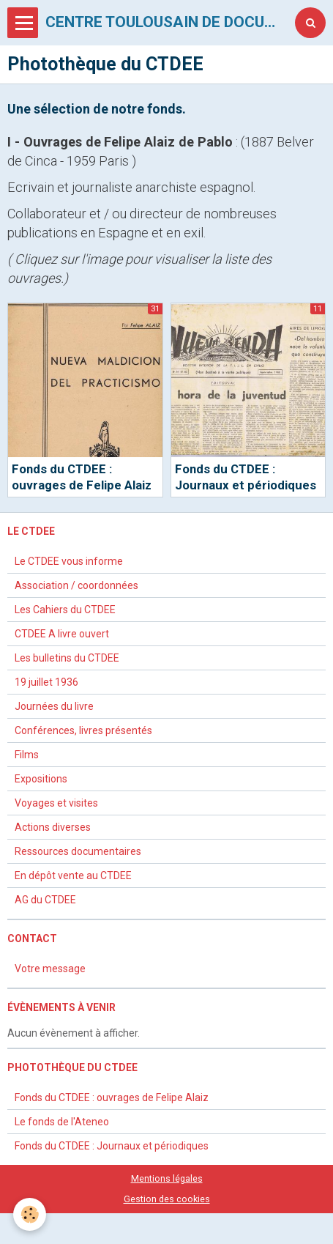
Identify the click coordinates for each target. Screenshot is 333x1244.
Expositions (41, 779)
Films (27, 754)
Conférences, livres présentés (83, 730)
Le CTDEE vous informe (69, 561)
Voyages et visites (56, 803)
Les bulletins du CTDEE (67, 658)
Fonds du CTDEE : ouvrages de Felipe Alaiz (112, 1097)
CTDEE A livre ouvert (62, 634)
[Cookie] (29, 1214)
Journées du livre (54, 706)
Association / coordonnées (76, 585)
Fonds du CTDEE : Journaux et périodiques (112, 1146)
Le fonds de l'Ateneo (62, 1122)
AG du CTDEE (45, 900)
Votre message (50, 968)
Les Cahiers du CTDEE (65, 609)
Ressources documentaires (78, 851)
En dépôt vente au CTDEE (73, 875)
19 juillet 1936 (46, 682)
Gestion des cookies (167, 1198)
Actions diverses (53, 827)
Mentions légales (167, 1178)
